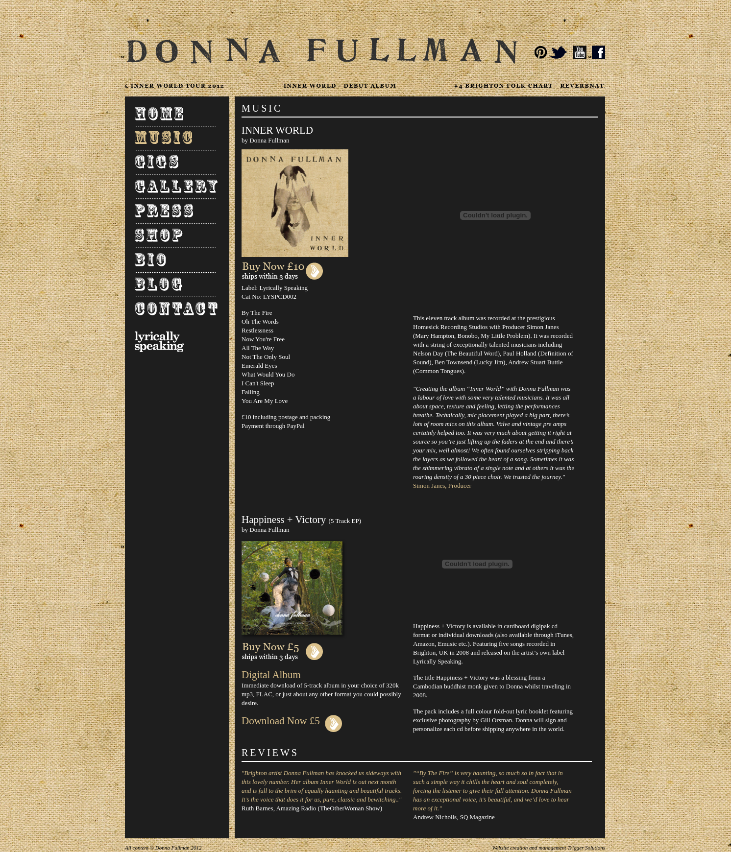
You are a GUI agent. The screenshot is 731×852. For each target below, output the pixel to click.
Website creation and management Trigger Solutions (548, 848)
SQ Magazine (477, 817)
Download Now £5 (292, 721)
